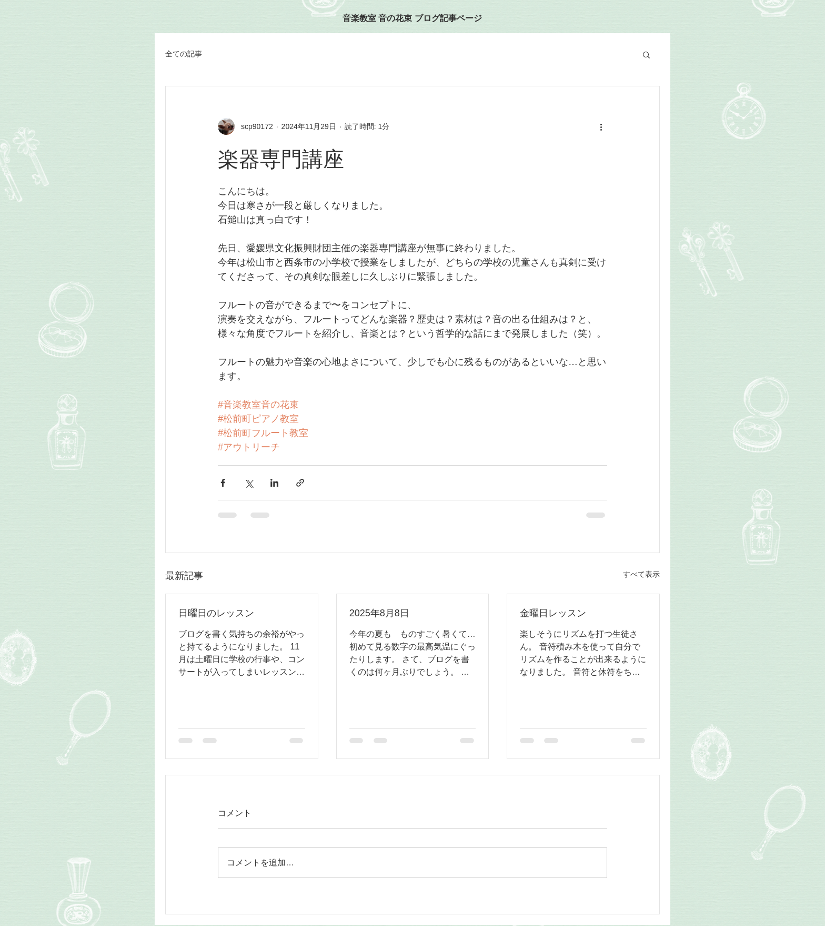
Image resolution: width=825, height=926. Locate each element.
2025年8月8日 (379, 613)
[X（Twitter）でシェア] (249, 483)
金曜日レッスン (553, 613)
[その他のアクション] (601, 126)
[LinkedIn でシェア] (274, 483)
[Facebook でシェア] (223, 483)
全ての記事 (183, 54)
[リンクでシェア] (300, 483)
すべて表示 (641, 574)
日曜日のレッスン (216, 613)
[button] (646, 54)
